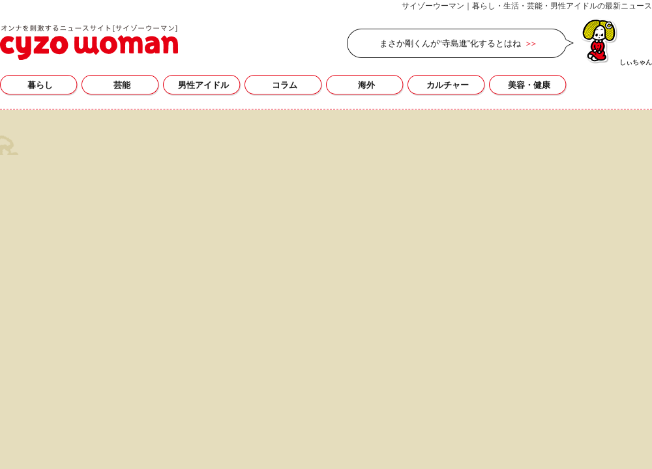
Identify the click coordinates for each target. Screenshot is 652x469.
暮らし (40, 85)
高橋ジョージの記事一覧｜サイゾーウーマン (89, 42)
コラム (284, 85)
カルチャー (447, 85)
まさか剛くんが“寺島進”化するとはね (450, 43)
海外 (366, 85)
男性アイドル (203, 85)
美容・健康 (529, 85)
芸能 (121, 85)
